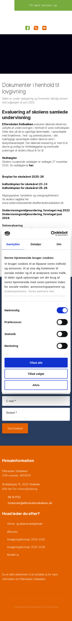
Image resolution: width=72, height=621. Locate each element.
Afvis (36, 384)
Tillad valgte (36, 373)
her (31, 165)
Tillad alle (35, 362)
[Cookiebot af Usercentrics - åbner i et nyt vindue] (51, 233)
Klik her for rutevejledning (19, 488)
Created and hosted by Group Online (36, 607)
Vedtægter (9, 157)
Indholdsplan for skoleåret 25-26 (24, 188)
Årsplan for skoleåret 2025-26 (23, 176)
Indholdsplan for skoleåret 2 (21, 184)
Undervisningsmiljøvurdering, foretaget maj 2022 (36, 210)
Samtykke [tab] (13, 244)
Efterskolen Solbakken (17, 124)
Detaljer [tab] (36, 244)
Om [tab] (59, 244)
